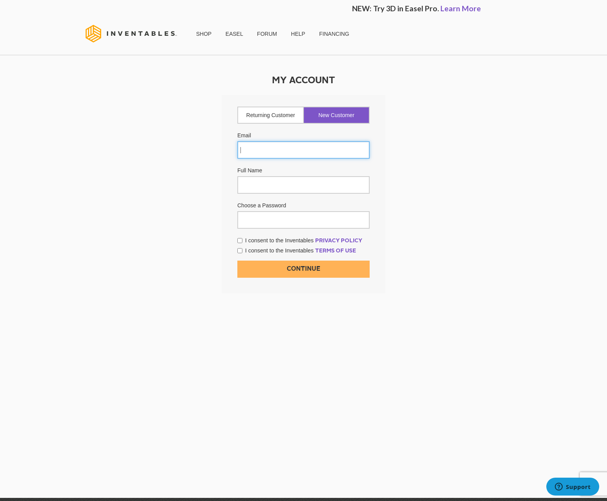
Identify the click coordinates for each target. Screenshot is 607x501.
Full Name (249, 170)
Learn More (460, 8)
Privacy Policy (338, 240)
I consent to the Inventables (299, 240)
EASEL (234, 34)
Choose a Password (261, 205)
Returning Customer (270, 115)
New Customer (336, 115)
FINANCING (334, 34)
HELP (298, 34)
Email (244, 135)
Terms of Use (335, 251)
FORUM (267, 34)
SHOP (204, 34)
